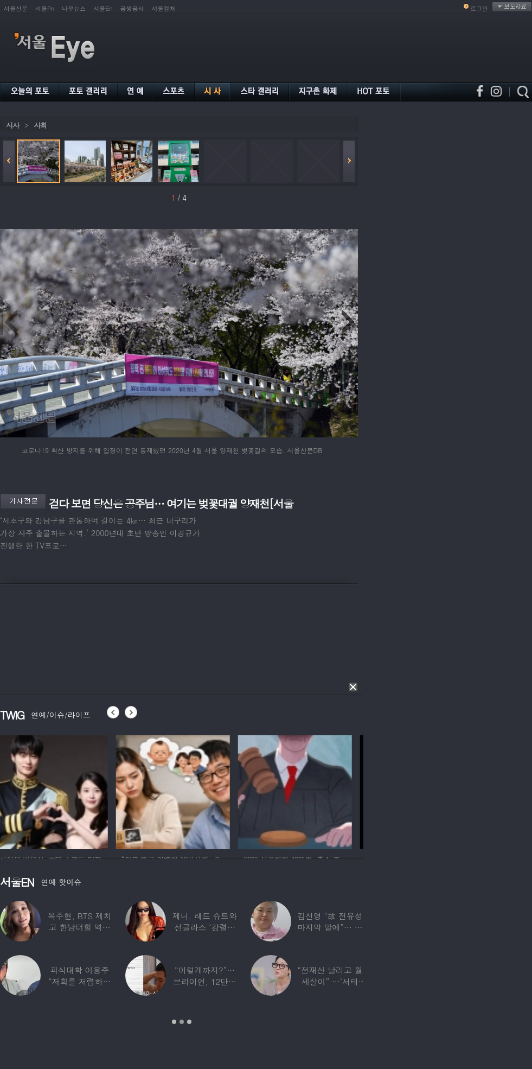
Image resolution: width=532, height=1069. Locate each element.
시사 (12, 125)
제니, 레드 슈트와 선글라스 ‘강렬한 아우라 (204, 927)
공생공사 (132, 8)
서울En (102, 8)
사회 (40, 125)
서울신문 (16, 8)
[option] (57, 790)
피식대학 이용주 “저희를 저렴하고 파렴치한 (79, 981)
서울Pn (44, 8)
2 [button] (182, 1022)
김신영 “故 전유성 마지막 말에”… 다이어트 (329, 927)
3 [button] (189, 1022)
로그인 (479, 8)
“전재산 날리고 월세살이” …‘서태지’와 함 (329, 981)
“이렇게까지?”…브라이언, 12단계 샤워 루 (204, 981)
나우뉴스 (74, 8)
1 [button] (174, 1022)
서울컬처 (164, 8)
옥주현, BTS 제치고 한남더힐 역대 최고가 (80, 927)
